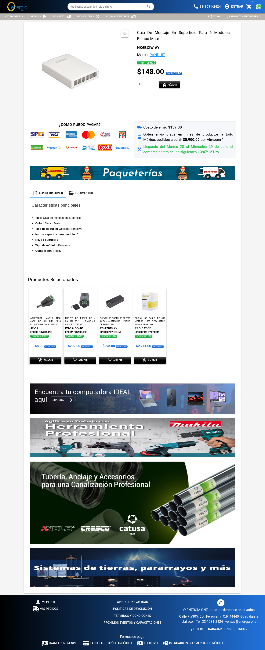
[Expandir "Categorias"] (14, 16)
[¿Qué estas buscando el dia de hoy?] (107, 6)
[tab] (48, 193)
